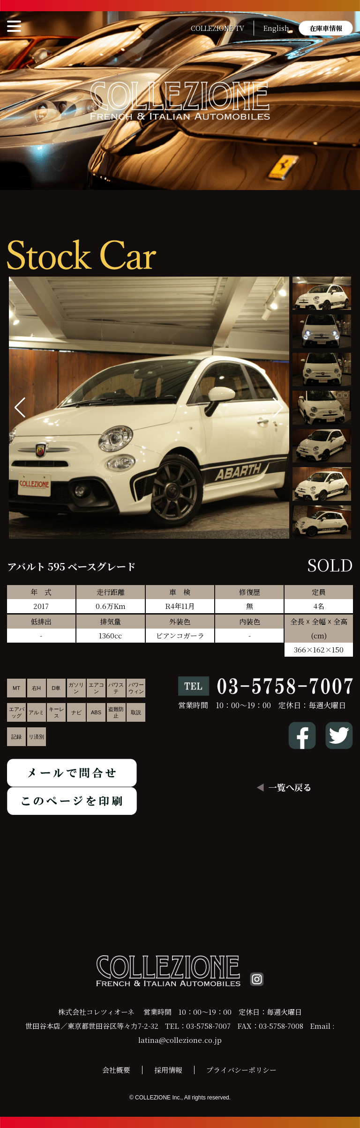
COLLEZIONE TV (217, 28)
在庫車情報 (325, 28)
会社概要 (116, 1070)
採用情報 (168, 1070)
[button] (278, 407)
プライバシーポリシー (241, 1070)
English (276, 28)
